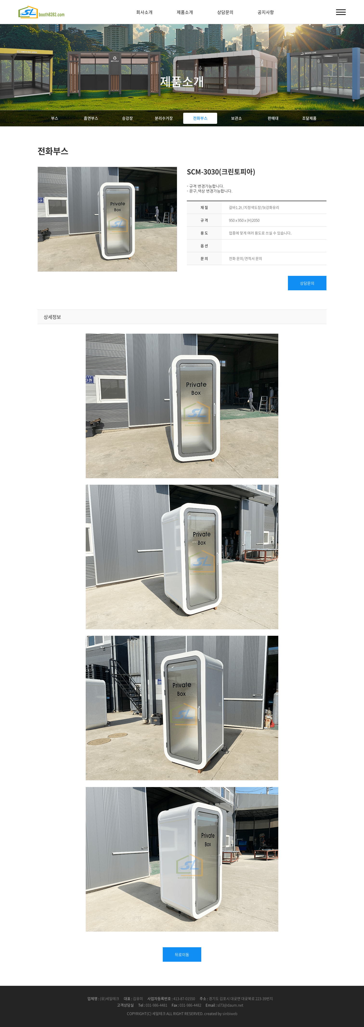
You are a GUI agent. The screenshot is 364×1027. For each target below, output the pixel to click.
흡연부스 (91, 118)
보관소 (236, 118)
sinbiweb (229, 1013)
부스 (54, 118)
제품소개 (185, 12)
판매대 (273, 118)
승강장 (127, 118)
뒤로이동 (182, 954)
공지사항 (266, 12)
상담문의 (225, 12)
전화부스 (200, 118)
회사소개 (144, 12)
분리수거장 (164, 118)
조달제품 (309, 118)
